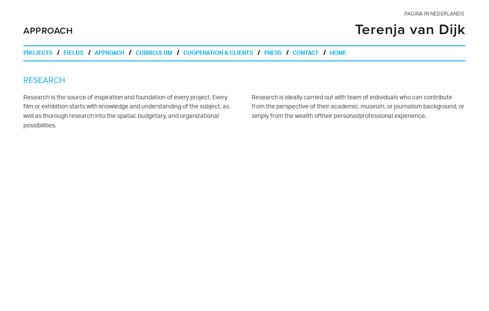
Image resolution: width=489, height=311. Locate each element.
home (338, 54)
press (272, 54)
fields (73, 54)
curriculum (154, 54)
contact (306, 54)
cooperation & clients (218, 54)
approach (109, 54)
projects (37, 54)
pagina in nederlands (434, 14)
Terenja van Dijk (410, 29)
